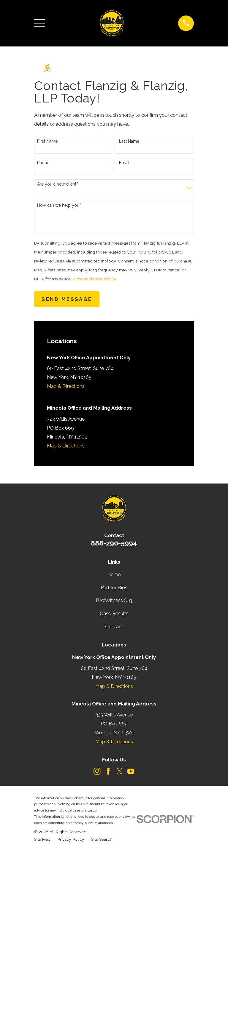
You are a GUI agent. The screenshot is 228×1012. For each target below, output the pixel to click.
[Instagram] (97, 771)
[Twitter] (119, 771)
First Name (47, 141)
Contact (114, 626)
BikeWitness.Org (114, 600)
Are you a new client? (57, 184)
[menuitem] (42, 839)
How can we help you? (59, 205)
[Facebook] (108, 771)
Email (124, 162)
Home (114, 574)
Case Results (114, 613)
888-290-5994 (114, 543)
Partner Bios (114, 587)
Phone (43, 162)
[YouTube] (130, 771)
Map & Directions (66, 386)
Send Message (67, 299)
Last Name (129, 141)
